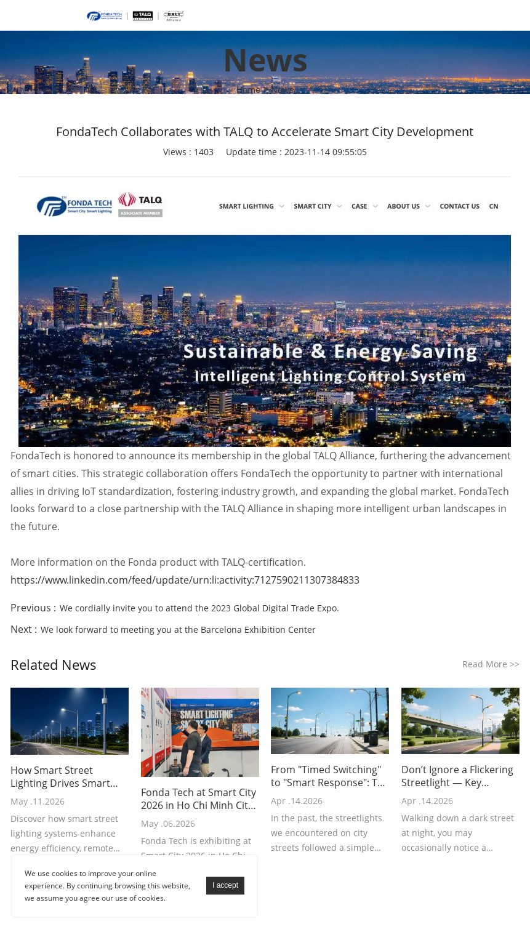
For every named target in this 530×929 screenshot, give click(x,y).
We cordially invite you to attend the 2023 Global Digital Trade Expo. (199, 608)
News (282, 89)
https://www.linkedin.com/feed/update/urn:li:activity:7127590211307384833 (184, 580)
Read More (491, 664)
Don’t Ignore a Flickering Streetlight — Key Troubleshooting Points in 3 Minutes (457, 776)
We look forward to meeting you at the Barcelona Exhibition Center (178, 629)
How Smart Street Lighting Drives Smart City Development (60, 777)
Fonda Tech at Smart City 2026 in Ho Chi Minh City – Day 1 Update (198, 799)
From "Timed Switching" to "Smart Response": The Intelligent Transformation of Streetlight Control (330, 776)
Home (248, 89)
